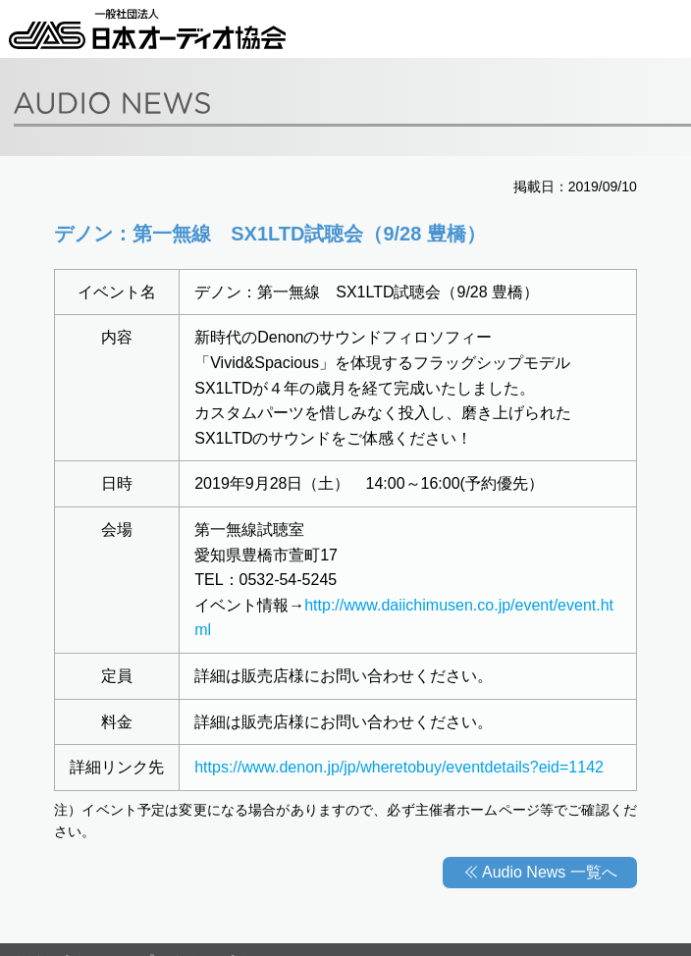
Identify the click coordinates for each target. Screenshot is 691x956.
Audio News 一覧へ (549, 872)
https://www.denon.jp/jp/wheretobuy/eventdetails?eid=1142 (399, 767)
